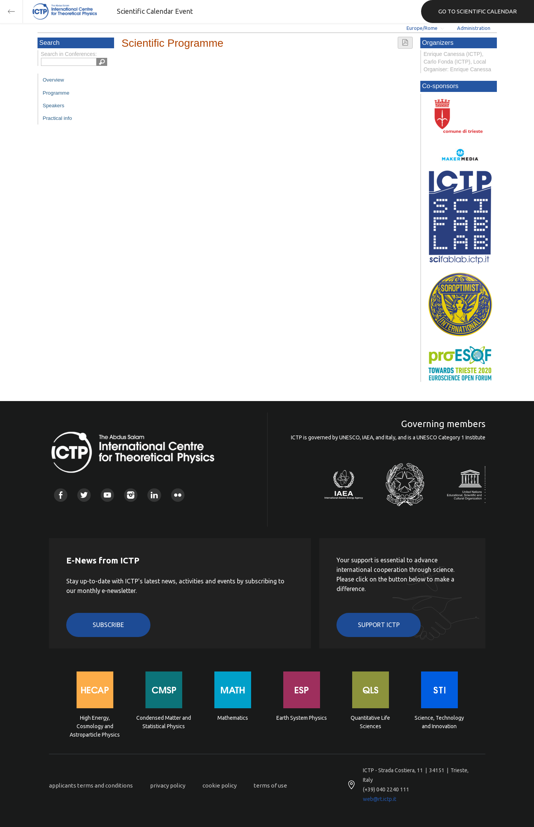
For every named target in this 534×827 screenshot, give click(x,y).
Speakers (53, 105)
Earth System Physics (301, 718)
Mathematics (232, 718)
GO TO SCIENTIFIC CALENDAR (477, 11)
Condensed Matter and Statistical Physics (163, 722)
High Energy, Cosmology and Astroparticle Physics (95, 726)
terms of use (270, 785)
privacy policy (167, 785)
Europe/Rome (422, 28)
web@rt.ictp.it (379, 799)
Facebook (60, 495)
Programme (56, 93)
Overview (53, 80)
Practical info (57, 118)
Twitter (84, 495)
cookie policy (219, 785)
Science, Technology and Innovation (439, 722)
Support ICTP (379, 624)
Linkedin (154, 495)
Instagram (130, 495)
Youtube (107, 495)
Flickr (178, 495)
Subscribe (108, 624)
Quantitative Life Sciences (370, 722)
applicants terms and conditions (91, 785)
